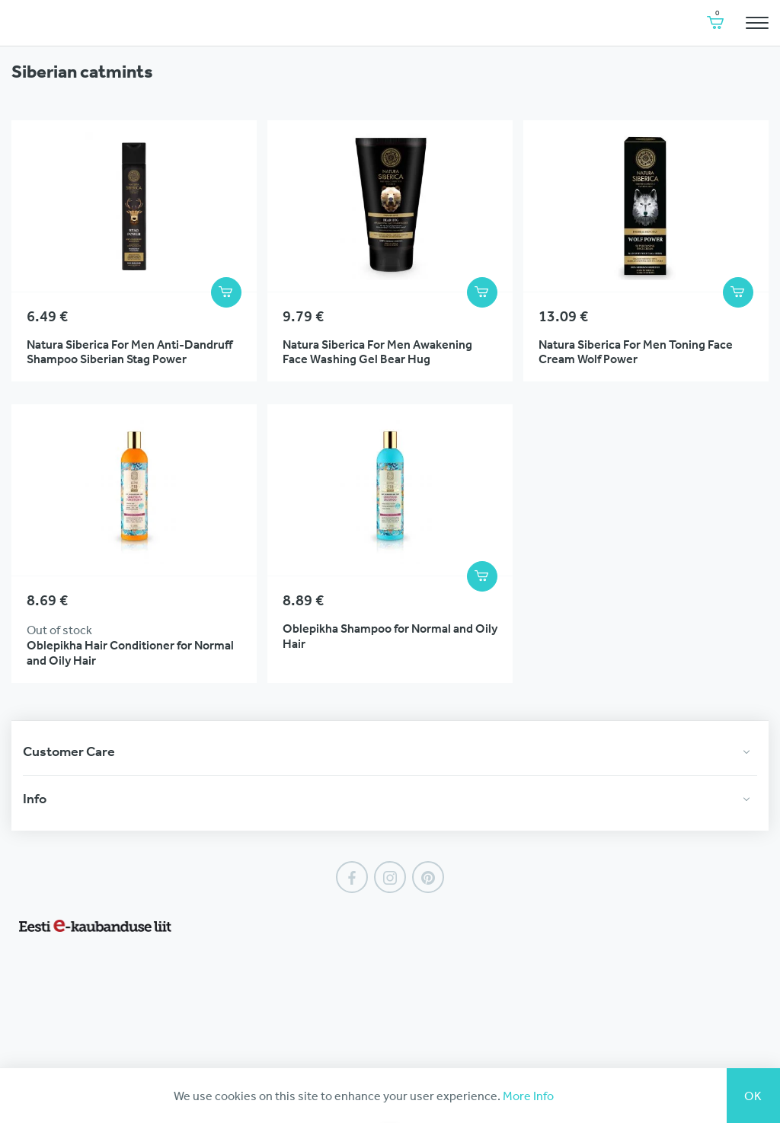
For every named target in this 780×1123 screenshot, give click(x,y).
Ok (753, 1095)
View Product (134, 250)
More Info (528, 1095)
